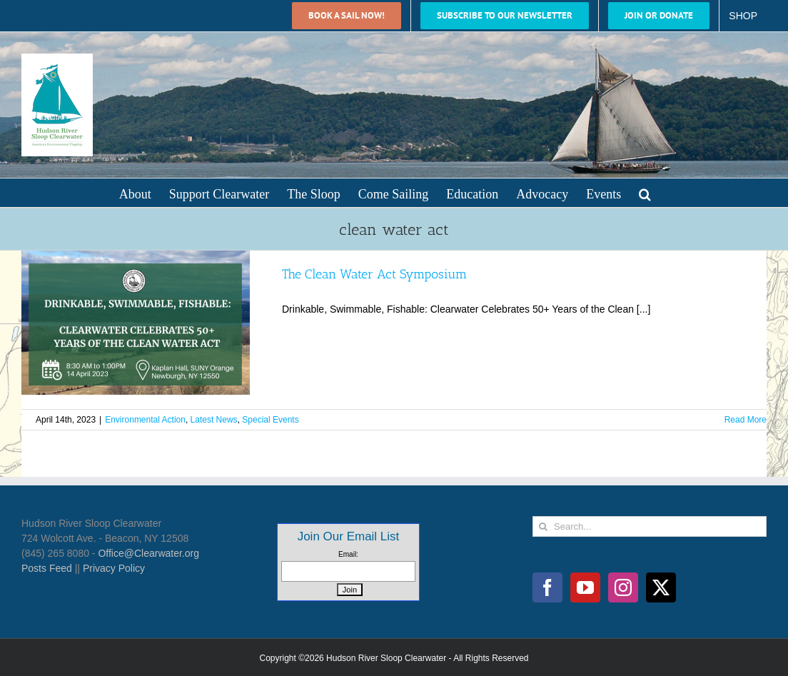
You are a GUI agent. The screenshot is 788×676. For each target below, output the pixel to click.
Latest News (214, 420)
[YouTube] (585, 587)
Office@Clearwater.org (148, 553)
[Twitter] (661, 587)
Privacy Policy (114, 568)
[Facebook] (547, 587)
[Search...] (649, 526)
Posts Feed (46, 568)
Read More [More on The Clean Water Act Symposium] (745, 420)
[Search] (542, 526)
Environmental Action (145, 420)
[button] (645, 192)
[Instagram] (623, 587)
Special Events (270, 420)
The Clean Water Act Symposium (374, 274)
